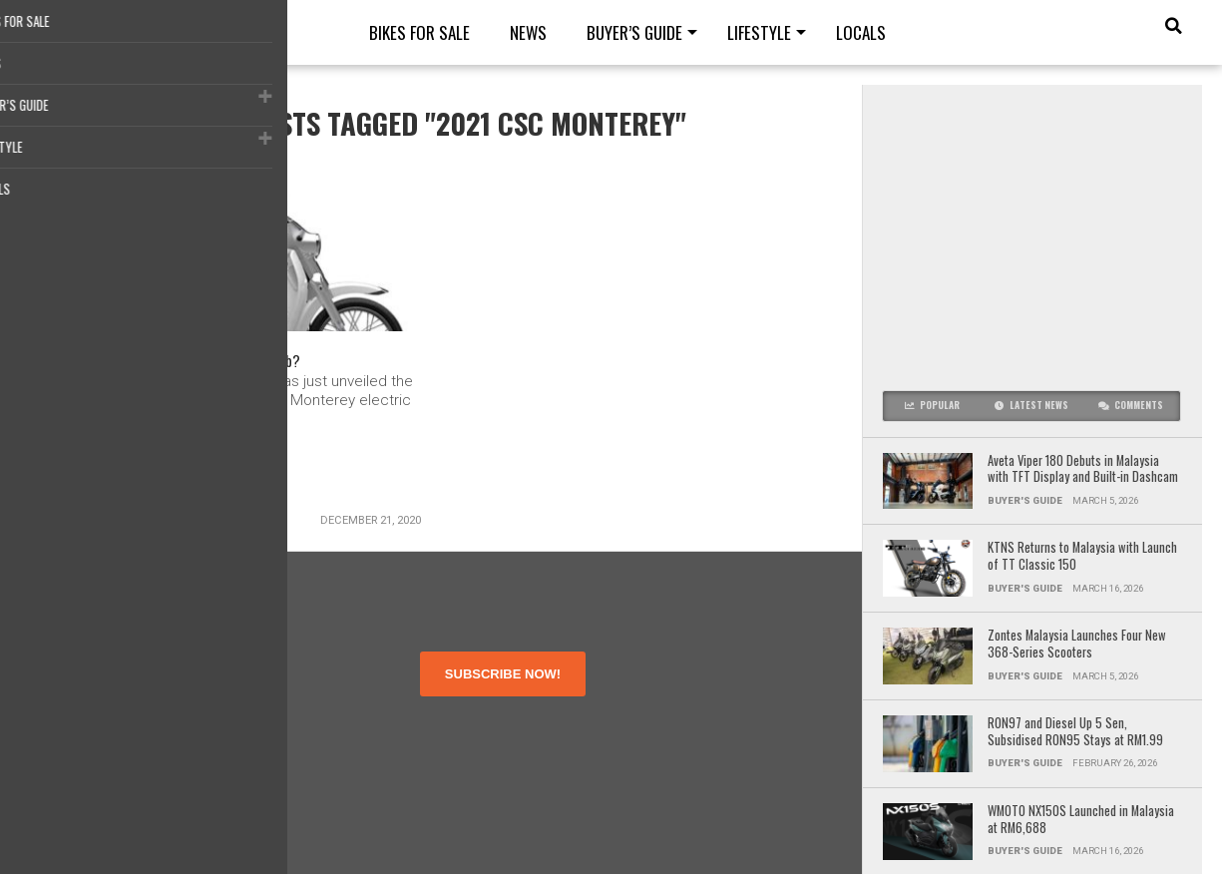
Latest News (1031, 405)
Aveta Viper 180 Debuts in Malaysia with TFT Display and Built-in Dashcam (1084, 469)
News (528, 32)
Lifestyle (759, 32)
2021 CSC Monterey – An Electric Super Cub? (199, 364)
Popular (932, 405)
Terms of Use (102, 710)
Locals (861, 32)
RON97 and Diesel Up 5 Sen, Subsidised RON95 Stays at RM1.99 (1075, 731)
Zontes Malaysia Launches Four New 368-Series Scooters (1077, 644)
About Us (89, 692)
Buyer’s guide (634, 32)
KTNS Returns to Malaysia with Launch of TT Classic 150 (1082, 556)
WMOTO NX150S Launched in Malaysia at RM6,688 (1081, 819)
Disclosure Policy (113, 746)
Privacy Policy (103, 728)
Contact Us (95, 764)
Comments (1130, 405)
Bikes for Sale (419, 32)
